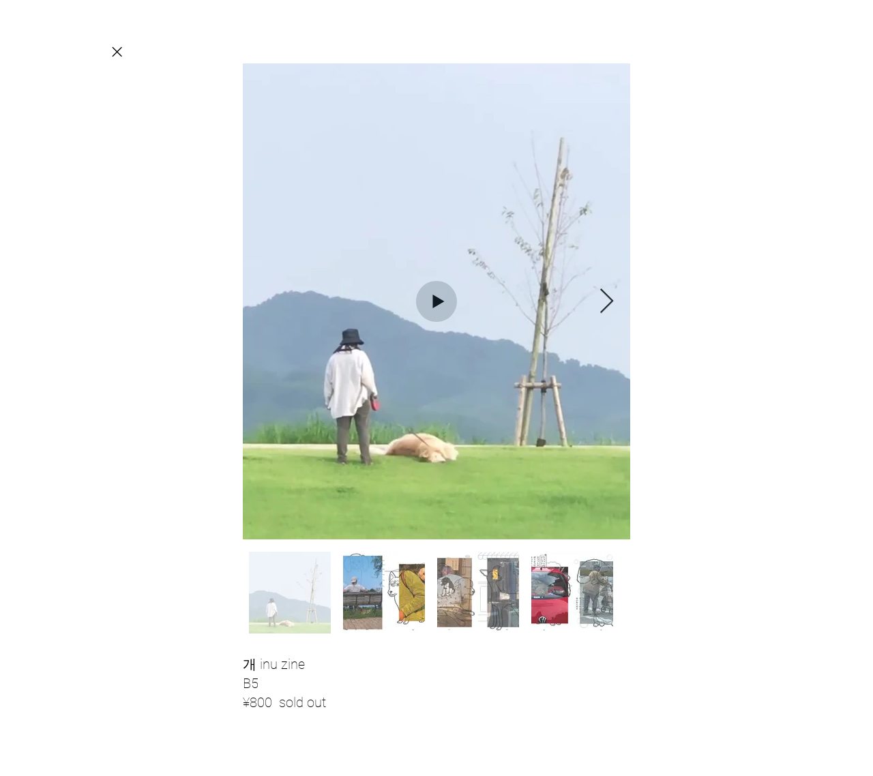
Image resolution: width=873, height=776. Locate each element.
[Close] (116, 51)
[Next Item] (607, 301)
